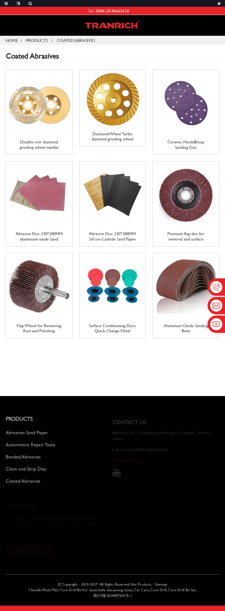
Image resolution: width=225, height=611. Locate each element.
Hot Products (141, 587)
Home (12, 40)
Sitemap (161, 587)
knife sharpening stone (115, 593)
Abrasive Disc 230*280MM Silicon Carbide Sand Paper (112, 236)
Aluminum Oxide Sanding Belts (186, 328)
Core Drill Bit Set (182, 593)
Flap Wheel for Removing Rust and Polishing (39, 328)
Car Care (141, 593)
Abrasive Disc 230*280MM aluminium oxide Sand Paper (39, 236)
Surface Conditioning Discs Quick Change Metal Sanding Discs (112, 328)
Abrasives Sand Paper (27, 436)
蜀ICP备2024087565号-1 (112, 599)
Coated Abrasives (76, 40)
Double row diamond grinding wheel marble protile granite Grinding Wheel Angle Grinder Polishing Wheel (39, 144)
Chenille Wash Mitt (43, 593)
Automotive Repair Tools (30, 448)
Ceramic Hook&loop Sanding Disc (185, 144)
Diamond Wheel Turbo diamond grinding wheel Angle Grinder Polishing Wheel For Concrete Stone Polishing (112, 136)
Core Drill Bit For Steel (78, 593)
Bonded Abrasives (23, 460)
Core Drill (158, 593)
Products (37, 40)
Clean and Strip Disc (26, 472)
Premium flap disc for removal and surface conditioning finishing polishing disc (186, 236)
